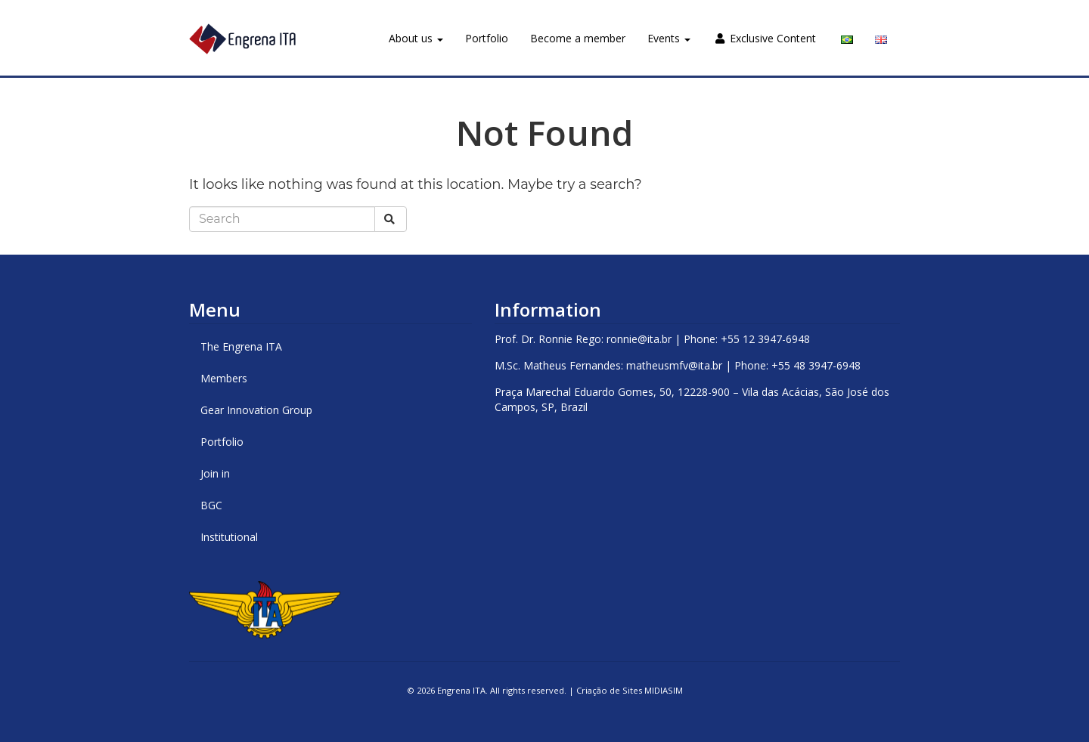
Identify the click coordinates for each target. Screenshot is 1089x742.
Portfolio (486, 38)
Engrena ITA (461, 690)
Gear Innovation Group (256, 410)
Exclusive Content (765, 38)
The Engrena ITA (241, 346)
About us (416, 38)
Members (223, 378)
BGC (211, 505)
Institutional (229, 537)
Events (668, 38)
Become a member (577, 38)
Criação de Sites (609, 690)
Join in (215, 473)
